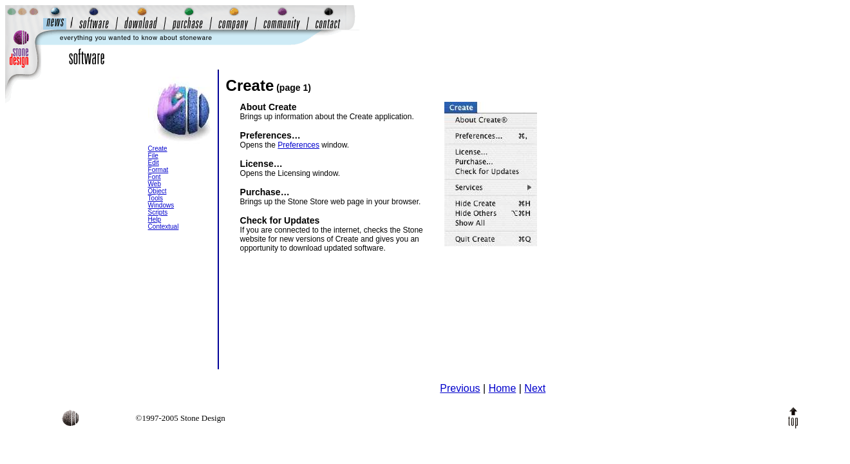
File (153, 155)
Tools (155, 198)
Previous (460, 388)
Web (154, 184)
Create (157, 148)
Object (157, 191)
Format (158, 169)
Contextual (163, 226)
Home (502, 388)
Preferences (298, 145)
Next (534, 388)
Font (154, 176)
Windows (161, 205)
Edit (153, 162)
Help (155, 219)
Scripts (158, 212)
